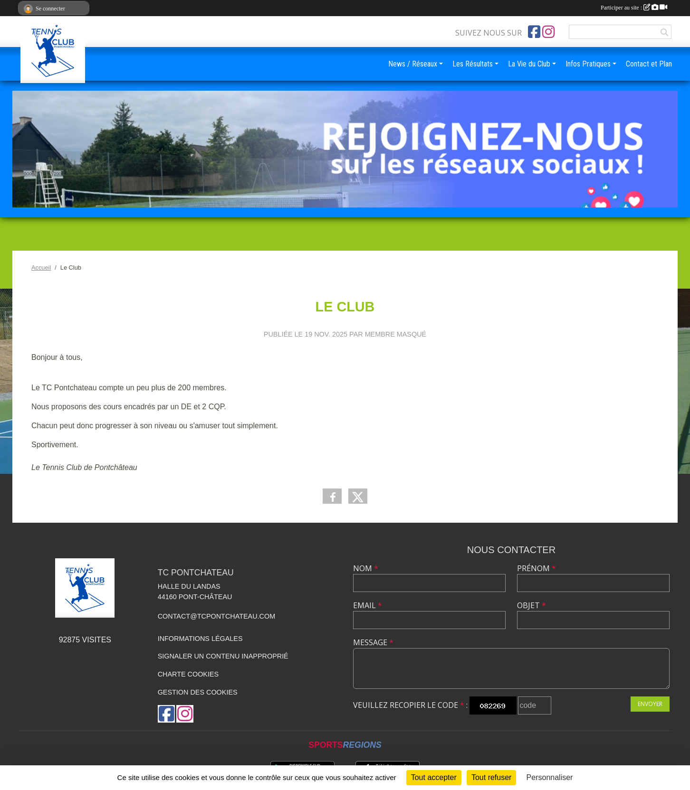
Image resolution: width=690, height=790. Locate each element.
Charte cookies (188, 674)
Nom (365, 568)
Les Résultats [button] (472, 63)
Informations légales (200, 638)
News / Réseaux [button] (412, 63)
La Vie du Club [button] (529, 63)
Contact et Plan (649, 63)
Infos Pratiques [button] (588, 63)
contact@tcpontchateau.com (217, 616)
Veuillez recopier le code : (410, 705)
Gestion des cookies (198, 692)
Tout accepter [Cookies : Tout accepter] (434, 777)
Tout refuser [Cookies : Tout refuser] (491, 777)
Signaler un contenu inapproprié (223, 656)
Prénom (536, 568)
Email (367, 605)
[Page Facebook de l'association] (534, 32)
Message (373, 642)
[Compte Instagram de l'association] (548, 32)
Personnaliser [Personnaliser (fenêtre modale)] (550, 777)
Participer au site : (634, 7)
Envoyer (650, 704)
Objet (531, 605)
